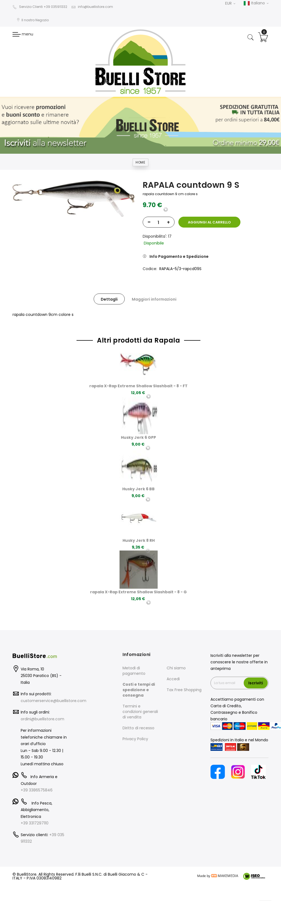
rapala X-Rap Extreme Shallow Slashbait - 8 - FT (138, 386)
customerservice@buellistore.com (53, 700)
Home (140, 162)
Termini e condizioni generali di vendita (140, 711)
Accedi (173, 679)
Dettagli (109, 299)
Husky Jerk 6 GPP (138, 437)
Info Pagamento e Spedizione (179, 256)
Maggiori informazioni (154, 299)
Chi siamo (176, 668)
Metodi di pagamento (134, 670)
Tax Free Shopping (184, 690)
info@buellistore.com (92, 6)
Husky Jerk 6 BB (138, 489)
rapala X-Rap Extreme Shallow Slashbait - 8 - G (138, 592)
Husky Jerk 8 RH (139, 540)
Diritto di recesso (138, 728)
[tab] (109, 299)
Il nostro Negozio (33, 20)
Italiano (255, 3)
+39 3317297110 (34, 823)
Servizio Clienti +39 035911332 (40, 6)
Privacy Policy (135, 739)
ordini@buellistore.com (42, 719)
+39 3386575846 (37, 790)
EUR (230, 3)
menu (23, 34)
